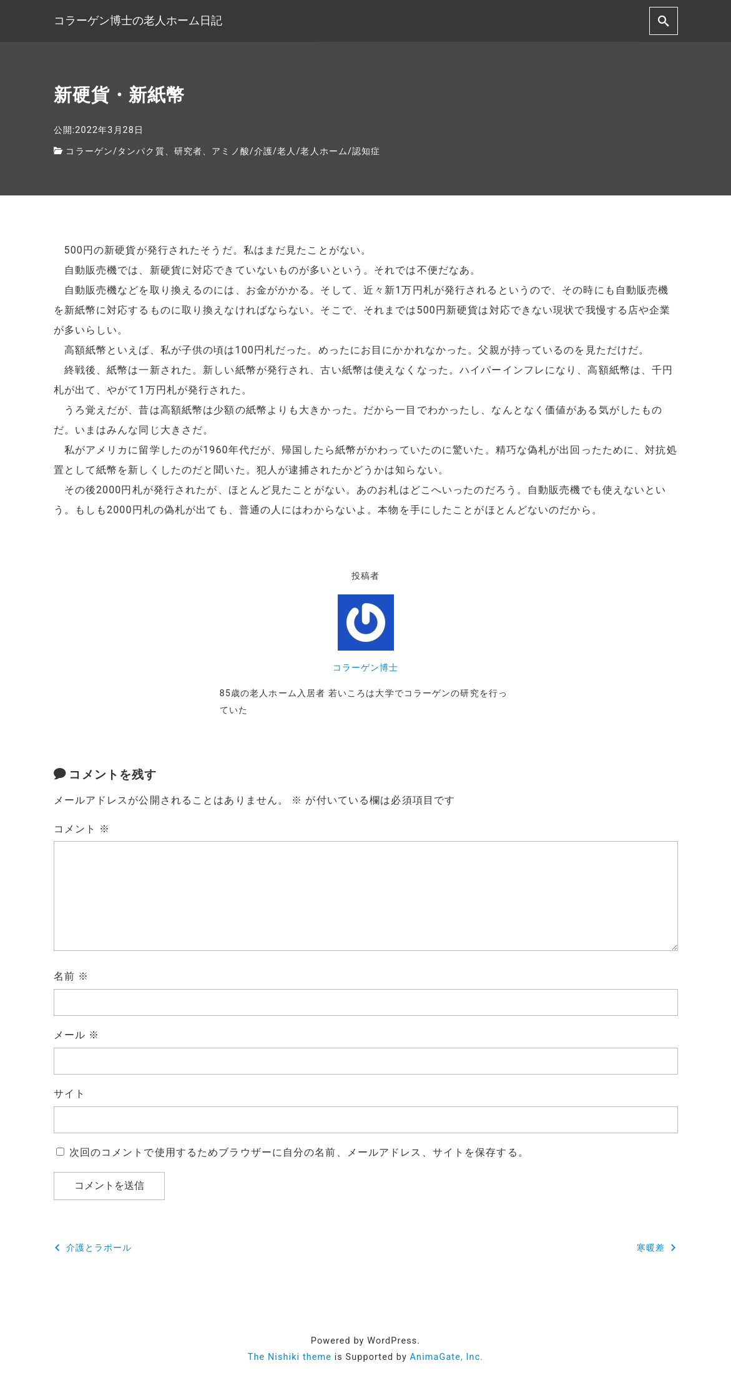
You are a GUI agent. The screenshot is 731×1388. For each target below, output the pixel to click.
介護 (263, 151)
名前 (71, 976)
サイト (70, 1094)
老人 (286, 151)
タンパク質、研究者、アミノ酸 (183, 151)
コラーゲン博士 (366, 667)
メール (77, 1035)
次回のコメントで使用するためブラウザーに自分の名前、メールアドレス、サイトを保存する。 (299, 1152)
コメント (82, 829)
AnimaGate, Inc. (447, 1357)
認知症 (366, 151)
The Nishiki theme (289, 1357)
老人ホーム (324, 151)
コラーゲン (89, 151)
